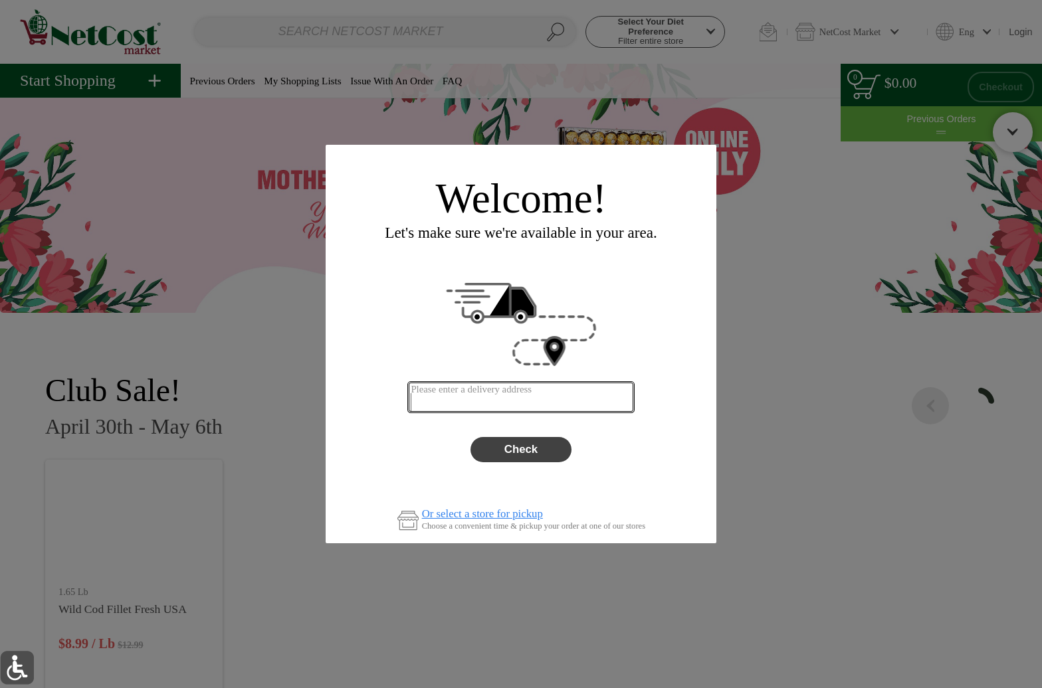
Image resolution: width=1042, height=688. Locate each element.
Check (521, 449)
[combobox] (520, 397)
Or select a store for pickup (482, 514)
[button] (17, 668)
